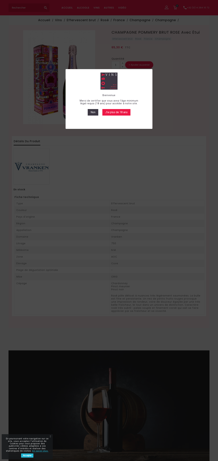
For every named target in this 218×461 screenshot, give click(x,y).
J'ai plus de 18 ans (116, 112)
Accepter (27, 455)
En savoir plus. (40, 451)
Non (93, 112)
